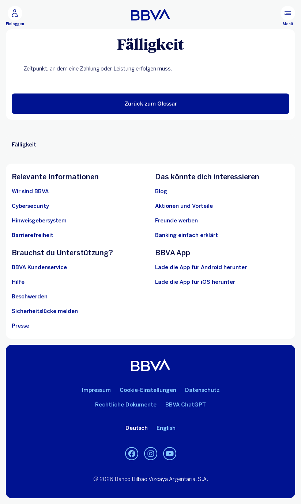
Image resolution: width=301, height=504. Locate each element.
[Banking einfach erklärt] (186, 235)
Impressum (96, 390)
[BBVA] (150, 14)
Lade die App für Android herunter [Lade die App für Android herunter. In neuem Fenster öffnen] (201, 267)
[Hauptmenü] (288, 16)
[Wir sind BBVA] (30, 191)
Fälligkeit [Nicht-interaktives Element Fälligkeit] (24, 144)
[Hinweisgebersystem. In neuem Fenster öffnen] (39, 220)
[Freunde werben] (176, 220)
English (166, 428)
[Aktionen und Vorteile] (184, 206)
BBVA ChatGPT (185, 404)
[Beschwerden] (30, 296)
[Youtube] (169, 453)
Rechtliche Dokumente (126, 404)
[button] (150, 103)
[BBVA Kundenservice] (39, 267)
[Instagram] (150, 453)
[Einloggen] (15, 16)
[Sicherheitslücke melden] (45, 311)
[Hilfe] (18, 282)
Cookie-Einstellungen (148, 390)
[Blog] (161, 191)
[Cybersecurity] (30, 206)
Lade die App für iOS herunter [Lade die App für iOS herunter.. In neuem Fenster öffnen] (195, 282)
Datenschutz (202, 390)
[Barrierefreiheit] (32, 235)
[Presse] (20, 325)
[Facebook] (131, 453)
